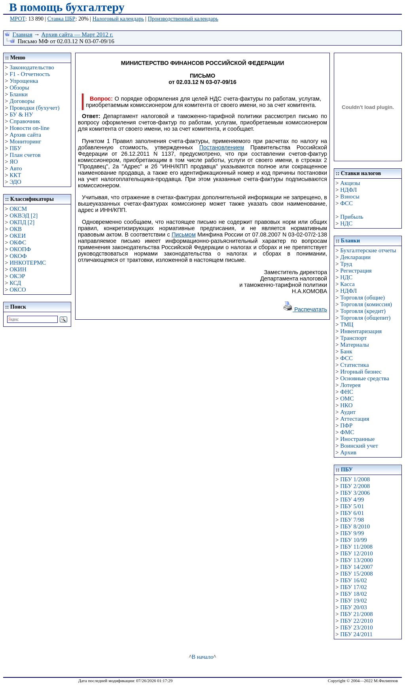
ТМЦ (346, 324)
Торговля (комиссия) (366, 304)
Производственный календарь (183, 19)
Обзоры (19, 87)
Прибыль (351, 217)
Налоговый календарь (118, 19)
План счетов (24, 155)
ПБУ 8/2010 (355, 526)
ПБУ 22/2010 (356, 621)
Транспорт (353, 338)
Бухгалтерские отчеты (368, 250)
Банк (346, 351)
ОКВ (15, 229)
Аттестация (354, 419)
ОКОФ (17, 256)
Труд (346, 264)
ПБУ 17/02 (353, 587)
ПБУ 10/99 (353, 540)
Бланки (18, 94)
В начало (203, 657)
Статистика (354, 365)
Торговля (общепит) (365, 318)
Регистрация (356, 270)
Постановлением (221, 147)
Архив (348, 452)
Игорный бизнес (361, 371)
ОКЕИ (17, 236)
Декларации (355, 257)
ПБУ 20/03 (353, 607)
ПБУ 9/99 (352, 533)
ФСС (346, 203)
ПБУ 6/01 (352, 513)
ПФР (346, 425)
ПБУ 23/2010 (356, 627)
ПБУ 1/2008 (355, 479)
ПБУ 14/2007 (356, 567)
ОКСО (17, 289)
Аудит (348, 412)
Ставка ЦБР (61, 19)
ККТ (15, 175)
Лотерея (350, 385)
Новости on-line (29, 128)
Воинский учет (359, 445)
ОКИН (17, 269)
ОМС (347, 398)
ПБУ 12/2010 (356, 553)
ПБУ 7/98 (352, 520)
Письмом (184, 234)
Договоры (21, 101)
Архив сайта (25, 135)
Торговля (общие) (362, 297)
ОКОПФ (20, 249)
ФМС (347, 432)
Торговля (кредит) (363, 311)
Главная (22, 34)
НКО (346, 405)
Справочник (24, 121)
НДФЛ (348, 190)
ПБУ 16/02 (353, 580)
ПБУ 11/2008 (356, 547)
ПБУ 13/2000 (356, 560)
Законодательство (31, 67)
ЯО (13, 161)
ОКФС (17, 242)
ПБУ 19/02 (353, 600)
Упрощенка (23, 81)
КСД (15, 283)
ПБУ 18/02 (353, 594)
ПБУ (15, 148)
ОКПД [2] (21, 222)
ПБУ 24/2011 (356, 634)
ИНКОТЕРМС (27, 262)
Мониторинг (25, 141)
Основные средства (364, 378)
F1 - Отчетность (29, 74)
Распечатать (305, 309)
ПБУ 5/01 (352, 506)
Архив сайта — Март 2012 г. (77, 34)
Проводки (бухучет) (34, 108)
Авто (15, 168)
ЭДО (15, 182)
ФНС (346, 392)
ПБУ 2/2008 (355, 486)
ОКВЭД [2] (23, 215)
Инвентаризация (361, 331)
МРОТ (17, 19)
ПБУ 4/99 (352, 499)
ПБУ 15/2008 (356, 573)
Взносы (350, 196)
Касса (347, 284)
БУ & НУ (21, 114)
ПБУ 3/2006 (355, 493)
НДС (346, 223)
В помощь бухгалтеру (67, 6)
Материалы (354, 344)
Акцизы (350, 183)
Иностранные (357, 439)
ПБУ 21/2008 (356, 614)
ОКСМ (18, 209)
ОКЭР (17, 276)
